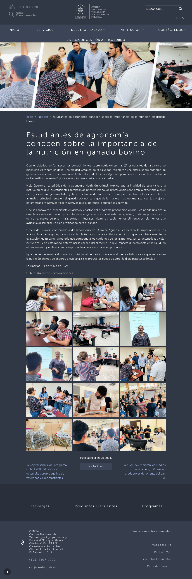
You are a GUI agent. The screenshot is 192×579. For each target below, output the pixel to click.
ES (182, 18)
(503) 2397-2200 (42, 559)
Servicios (45, 30)
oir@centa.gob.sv (42, 567)
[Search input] (161, 9)
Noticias (43, 116)
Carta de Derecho (159, 566)
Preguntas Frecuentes (156, 559)
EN (176, 18)
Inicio (14, 30)
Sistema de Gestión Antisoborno (96, 40)
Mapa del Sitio (161, 544)
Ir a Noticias (96, 466)
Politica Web (162, 552)
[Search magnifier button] (180, 9)
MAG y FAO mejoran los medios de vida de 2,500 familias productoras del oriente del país (145, 469)
